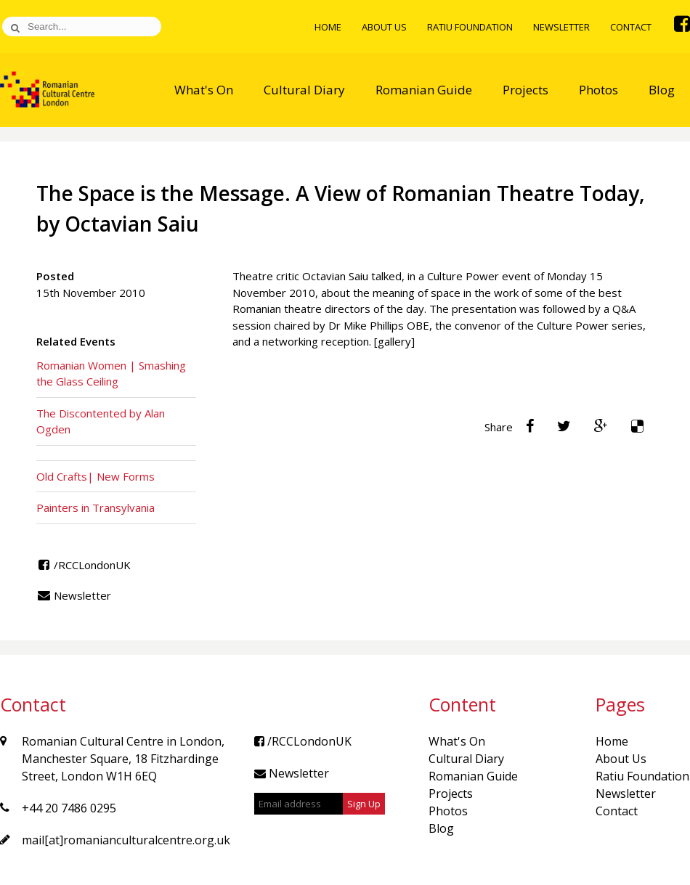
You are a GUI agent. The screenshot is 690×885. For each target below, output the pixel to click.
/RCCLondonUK (83, 565)
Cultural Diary (304, 89)
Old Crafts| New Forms (95, 476)
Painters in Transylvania (95, 507)
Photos (598, 89)
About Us (384, 26)
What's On (203, 89)
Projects (525, 89)
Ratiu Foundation (470, 26)
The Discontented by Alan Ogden (100, 421)
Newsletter (561, 26)
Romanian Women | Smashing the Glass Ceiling (111, 373)
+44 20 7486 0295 (69, 808)
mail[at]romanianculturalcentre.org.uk (126, 840)
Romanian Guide (424, 89)
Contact (631, 26)
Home (327, 26)
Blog (662, 89)
